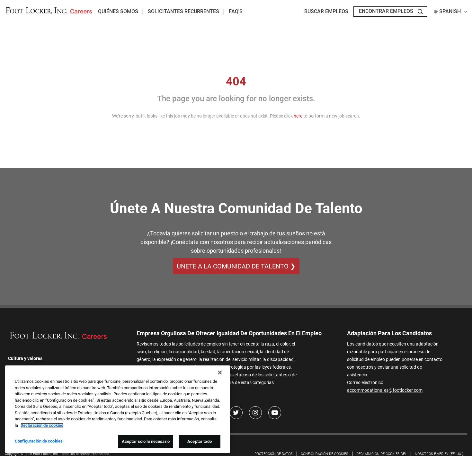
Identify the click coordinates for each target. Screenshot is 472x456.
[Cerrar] (220, 372)
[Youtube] (274, 412)
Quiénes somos (118, 11)
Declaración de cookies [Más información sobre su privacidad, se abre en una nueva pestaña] (42, 425)
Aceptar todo (199, 441)
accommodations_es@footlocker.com (385, 390)
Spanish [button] (450, 11)
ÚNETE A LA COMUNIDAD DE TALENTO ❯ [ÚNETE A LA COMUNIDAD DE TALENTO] (236, 266)
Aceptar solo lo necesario (146, 441)
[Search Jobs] (420, 11)
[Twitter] (236, 412)
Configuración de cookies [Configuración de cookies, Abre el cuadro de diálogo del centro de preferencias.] (39, 441)
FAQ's (236, 11)
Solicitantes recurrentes (183, 11)
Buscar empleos (326, 11)
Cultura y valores (25, 358)
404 (236, 81)
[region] (117, 409)
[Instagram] (255, 412)
